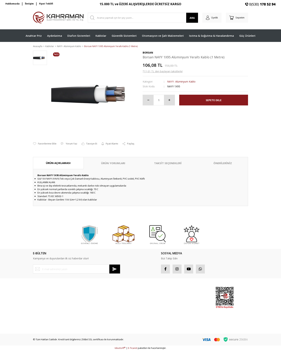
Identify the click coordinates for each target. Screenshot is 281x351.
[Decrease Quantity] (148, 100)
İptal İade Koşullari (98, 303)
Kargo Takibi (39, 322)
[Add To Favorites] (44, 144)
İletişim (29, 3)
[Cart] (237, 18)
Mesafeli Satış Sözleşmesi (102, 290)
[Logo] (58, 18)
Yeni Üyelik (39, 290)
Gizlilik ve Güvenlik (98, 296)
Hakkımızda (12, 3)
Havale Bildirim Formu (44, 315)
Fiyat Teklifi (46, 3)
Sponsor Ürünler (188, 290)
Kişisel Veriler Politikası (100, 309)
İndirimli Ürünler (188, 303)
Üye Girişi (38, 296)
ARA (192, 18)
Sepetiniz (148, 309)
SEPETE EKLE (214, 100)
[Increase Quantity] (169, 100)
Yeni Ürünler (186, 309)
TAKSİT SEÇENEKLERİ (168, 163)
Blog (90, 315)
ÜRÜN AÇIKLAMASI (58, 163)
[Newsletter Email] (76, 269)
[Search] (143, 18)
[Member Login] (212, 18)
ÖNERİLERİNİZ (222, 163)
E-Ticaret (132, 348)
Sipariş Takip (149, 296)
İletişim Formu (40, 309)
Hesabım (147, 290)
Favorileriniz (149, 303)
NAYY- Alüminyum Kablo (181, 82)
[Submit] (114, 269)
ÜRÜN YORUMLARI (113, 163)
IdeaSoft (120, 348)
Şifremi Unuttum (41, 303)
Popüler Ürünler (188, 296)
